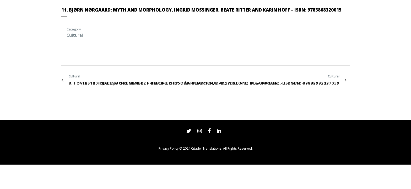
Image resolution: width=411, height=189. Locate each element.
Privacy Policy (169, 148)
